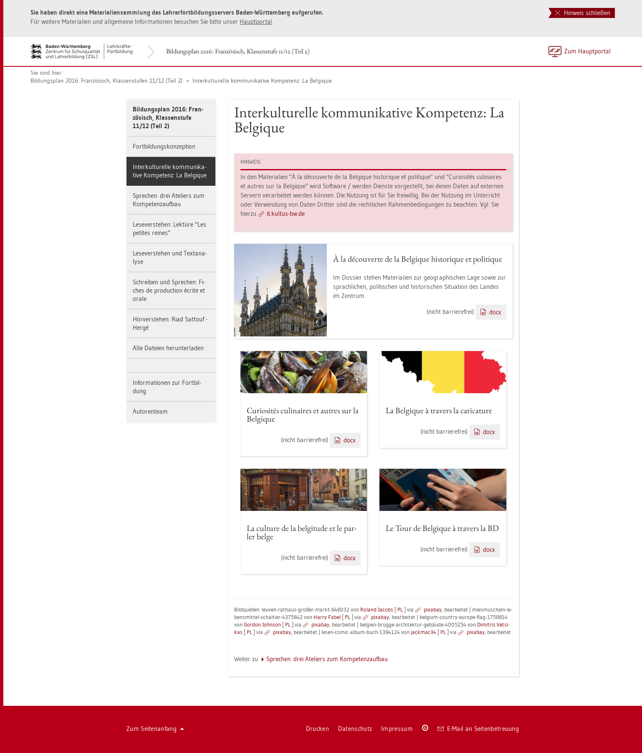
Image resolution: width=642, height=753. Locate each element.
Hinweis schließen (582, 13)
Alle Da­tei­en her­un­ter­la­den (168, 348)
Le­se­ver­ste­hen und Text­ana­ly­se (170, 257)
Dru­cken (317, 729)
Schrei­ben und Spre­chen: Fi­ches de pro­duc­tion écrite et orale (169, 290)
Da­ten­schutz (355, 729)
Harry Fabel (327, 617)
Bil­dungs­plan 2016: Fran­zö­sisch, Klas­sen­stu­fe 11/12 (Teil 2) (238, 51)
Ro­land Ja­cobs (376, 609)
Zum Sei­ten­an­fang (155, 729)
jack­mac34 (423, 632)
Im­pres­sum (397, 729)
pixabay (433, 609)
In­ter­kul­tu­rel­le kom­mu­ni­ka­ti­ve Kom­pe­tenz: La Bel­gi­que (261, 80)
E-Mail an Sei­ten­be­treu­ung (478, 729)
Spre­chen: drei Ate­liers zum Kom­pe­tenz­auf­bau (169, 200)
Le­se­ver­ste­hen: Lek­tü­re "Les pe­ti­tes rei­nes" (169, 228)
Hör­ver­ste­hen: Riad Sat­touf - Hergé (170, 323)
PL (400, 609)
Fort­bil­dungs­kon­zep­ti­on (164, 146)
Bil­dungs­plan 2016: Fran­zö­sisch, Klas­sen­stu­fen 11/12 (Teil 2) (106, 80)
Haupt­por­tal (256, 21)
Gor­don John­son (262, 624)
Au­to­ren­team (150, 411)
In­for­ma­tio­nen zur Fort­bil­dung (167, 387)
